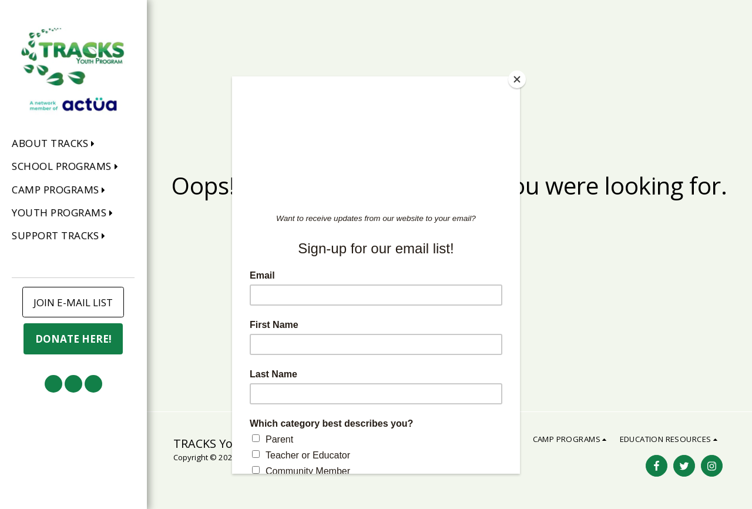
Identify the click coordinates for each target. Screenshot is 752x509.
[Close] (517, 79)
